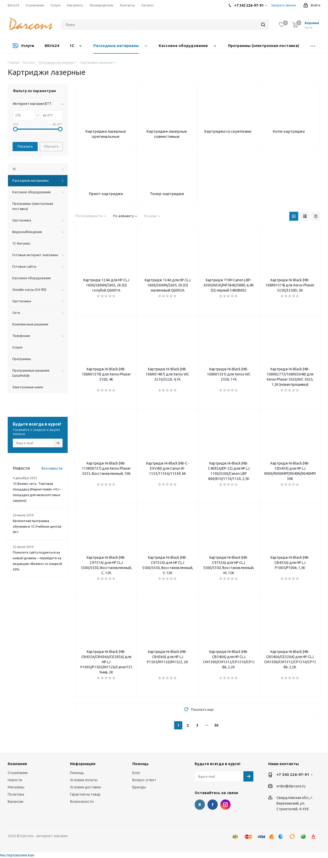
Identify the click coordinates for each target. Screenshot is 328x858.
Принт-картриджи (106, 193)
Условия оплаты (83, 780)
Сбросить (51, 146)
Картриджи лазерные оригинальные (105, 134)
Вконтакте (200, 804)
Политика (16, 794)
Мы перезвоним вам (17, 855)
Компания (17, 763)
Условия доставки (85, 787)
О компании (18, 773)
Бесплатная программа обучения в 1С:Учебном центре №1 (37, 526)
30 (216, 725)
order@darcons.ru (290, 786)
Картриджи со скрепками (227, 131)
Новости (15, 780)
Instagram (225, 804)
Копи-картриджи (289, 131)
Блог (136, 773)
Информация (82, 763)
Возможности (82, 801)
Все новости (52, 468)
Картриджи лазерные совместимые (166, 134)
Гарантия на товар (85, 794)
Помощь (77, 773)
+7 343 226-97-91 (292, 774)
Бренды (139, 787)
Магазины (16, 787)
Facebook (212, 804)
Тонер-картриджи (167, 193)
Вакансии (15, 801)
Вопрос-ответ (144, 780)
